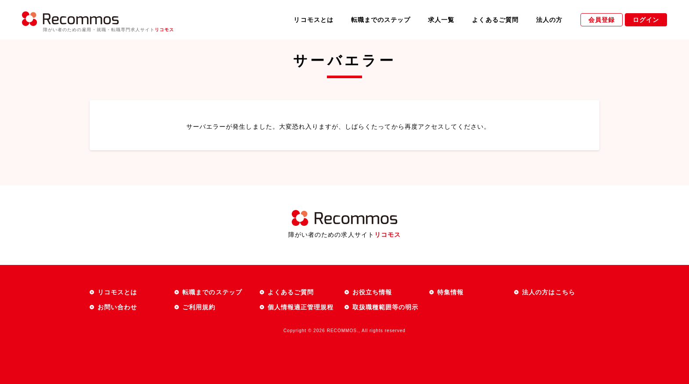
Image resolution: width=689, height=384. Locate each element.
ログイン (646, 19)
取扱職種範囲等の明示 (385, 307)
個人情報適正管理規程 (301, 307)
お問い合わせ (117, 307)
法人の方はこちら (548, 292)
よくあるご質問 (495, 19)
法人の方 (549, 19)
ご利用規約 (198, 307)
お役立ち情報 (372, 292)
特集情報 (450, 292)
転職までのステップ (380, 19)
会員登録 (601, 19)
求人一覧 (441, 19)
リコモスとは (313, 19)
